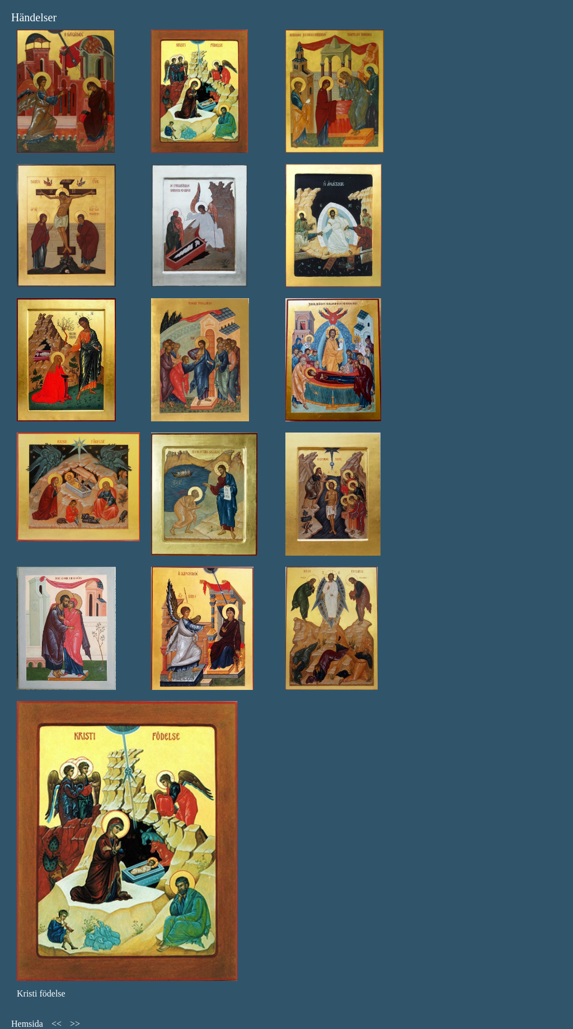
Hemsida (27, 1023)
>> (75, 1023)
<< (56, 1023)
